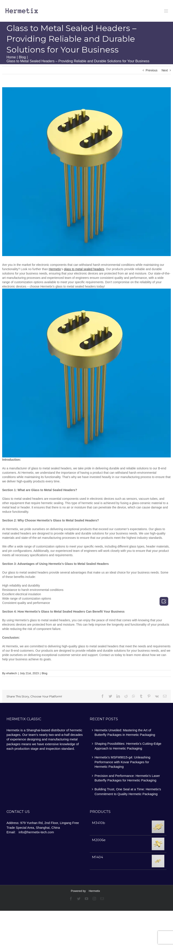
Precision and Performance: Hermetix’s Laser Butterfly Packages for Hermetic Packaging (127, 778)
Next (165, 70)
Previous (151, 70)
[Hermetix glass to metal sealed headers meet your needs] (86, 171)
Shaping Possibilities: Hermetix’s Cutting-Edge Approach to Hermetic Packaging (128, 746)
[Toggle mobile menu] (166, 11)
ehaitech (11, 673)
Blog (44, 673)
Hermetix (94, 891)
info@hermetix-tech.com (36, 832)
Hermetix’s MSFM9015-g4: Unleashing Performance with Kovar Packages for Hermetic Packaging (122, 761)
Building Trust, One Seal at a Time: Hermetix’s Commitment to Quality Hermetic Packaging (128, 791)
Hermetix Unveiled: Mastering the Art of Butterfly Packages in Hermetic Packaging (125, 732)
